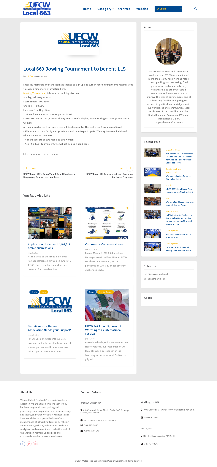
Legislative (170, 150)
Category (104, 8)
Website (142, 8)
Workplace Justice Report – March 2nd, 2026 (178, 177)
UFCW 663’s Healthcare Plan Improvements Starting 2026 (179, 190)
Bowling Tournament (34, 93)
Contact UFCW (90, 430)
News (34, 210)
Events (34, 292)
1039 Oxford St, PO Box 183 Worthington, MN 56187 (168, 409)
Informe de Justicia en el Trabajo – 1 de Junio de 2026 (178, 249)
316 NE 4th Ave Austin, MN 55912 (159, 436)
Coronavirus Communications (104, 244)
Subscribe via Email (156, 274)
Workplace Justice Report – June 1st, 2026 (178, 236)
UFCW (30, 76)
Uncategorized (172, 230)
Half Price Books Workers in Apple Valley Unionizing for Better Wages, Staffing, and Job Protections (179, 219)
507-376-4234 (149, 417)
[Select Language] (168, 9)
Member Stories (105, 292)
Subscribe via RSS (155, 279)
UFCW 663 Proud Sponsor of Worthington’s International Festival (103, 330)
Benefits (169, 169)
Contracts (177, 169)
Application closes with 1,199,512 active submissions (49, 246)
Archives (124, 8)
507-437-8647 (149, 444)
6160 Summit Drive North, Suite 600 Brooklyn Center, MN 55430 (105, 411)
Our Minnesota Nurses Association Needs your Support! (49, 328)
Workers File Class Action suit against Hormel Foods (180, 203)
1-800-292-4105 (108, 420)
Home (87, 8)
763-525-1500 (89, 420)
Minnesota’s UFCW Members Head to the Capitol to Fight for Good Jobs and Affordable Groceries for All (179, 158)
